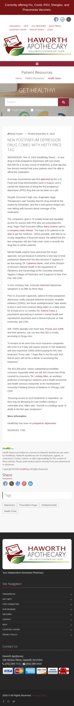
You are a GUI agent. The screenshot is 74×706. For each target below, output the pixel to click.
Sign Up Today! (36, 30)
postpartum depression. (44, 423)
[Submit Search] (63, 102)
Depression (9, 505)
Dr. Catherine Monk (33, 263)
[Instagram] (62, 19)
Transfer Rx (8, 594)
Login (50, 30)
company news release (21, 230)
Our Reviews (8, 609)
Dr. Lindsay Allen (39, 376)
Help (26, 26)
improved (44, 285)
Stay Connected (10, 604)
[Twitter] (68, 19)
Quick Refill (55, 26)
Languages (14, 26)
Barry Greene (51, 226)
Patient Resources (34, 78)
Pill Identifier (38, 26)
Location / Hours (17, 30)
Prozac (49, 329)
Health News (16, 110)
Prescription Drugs (28, 505)
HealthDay (24, 469)
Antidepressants (49, 505)
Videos (37, 110)
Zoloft (60, 329)
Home (19, 78)
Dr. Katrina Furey (46, 310)
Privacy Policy (10, 635)
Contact (6, 619)
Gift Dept (7, 599)
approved (45, 179)
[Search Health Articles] (31, 102)
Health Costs (10, 511)
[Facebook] (56, 19)
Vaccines (7, 614)
